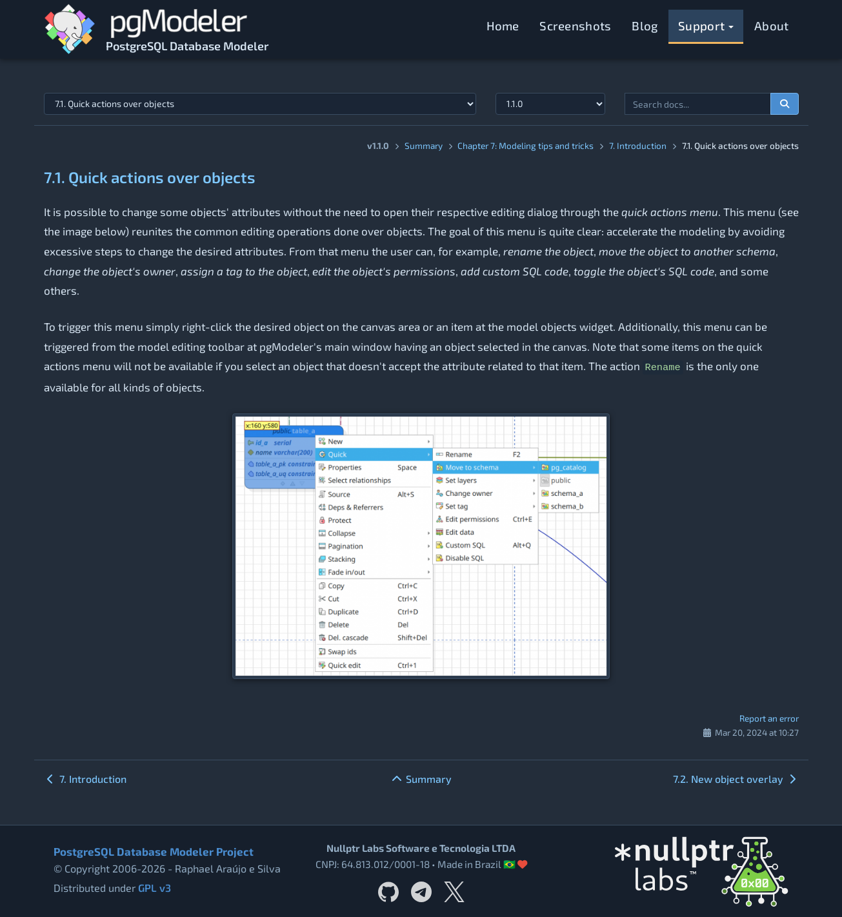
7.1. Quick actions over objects (150, 177)
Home (502, 25)
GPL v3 (154, 888)
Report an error (769, 718)
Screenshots (575, 25)
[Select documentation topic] (260, 104)
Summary (424, 145)
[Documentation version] (550, 104)
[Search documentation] (784, 104)
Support (706, 25)
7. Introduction (638, 145)
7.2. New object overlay (736, 779)
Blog (644, 25)
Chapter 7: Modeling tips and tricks (525, 145)
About (771, 25)
